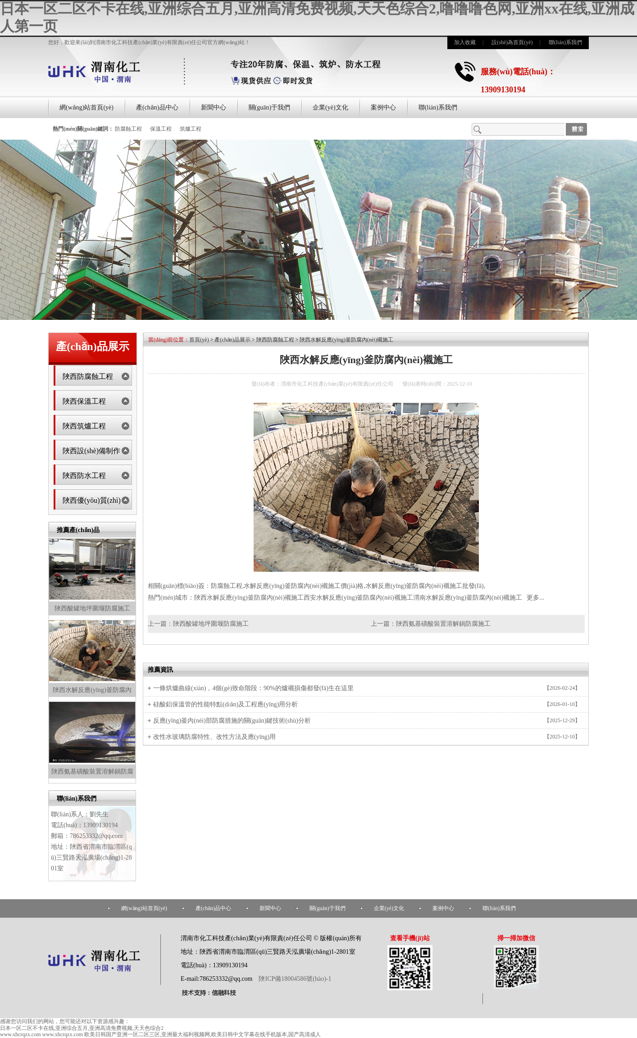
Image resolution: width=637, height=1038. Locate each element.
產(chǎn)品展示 (232, 340)
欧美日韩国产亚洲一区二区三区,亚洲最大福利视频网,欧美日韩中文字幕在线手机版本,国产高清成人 (202, 1034)
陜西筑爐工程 (84, 426)
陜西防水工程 (84, 475)
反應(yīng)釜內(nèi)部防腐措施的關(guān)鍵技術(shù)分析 (232, 720)
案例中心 (383, 107)
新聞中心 (213, 107)
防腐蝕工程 (128, 129)
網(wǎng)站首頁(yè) (86, 107)
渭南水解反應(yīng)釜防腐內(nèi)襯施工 (468, 597)
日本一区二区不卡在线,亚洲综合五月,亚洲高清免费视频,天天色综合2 (82, 1028)
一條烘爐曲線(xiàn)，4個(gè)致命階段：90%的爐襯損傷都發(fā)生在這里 (253, 688)
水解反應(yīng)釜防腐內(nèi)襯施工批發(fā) (424, 586)
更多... (535, 597)
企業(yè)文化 (330, 107)
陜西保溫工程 (84, 401)
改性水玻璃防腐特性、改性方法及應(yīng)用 (214, 736)
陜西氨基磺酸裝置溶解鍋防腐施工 (443, 623)
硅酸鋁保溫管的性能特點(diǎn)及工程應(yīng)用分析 (225, 704)
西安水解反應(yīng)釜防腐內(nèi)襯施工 (358, 597)
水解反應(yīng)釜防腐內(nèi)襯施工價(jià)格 (304, 586)
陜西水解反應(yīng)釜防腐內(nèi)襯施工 (346, 340)
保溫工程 (161, 129)
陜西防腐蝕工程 (88, 376)
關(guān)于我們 (270, 107)
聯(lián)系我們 (565, 42)
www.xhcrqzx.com (20, 1034)
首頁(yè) (199, 340)
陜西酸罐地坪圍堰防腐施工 (92, 608)
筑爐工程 (190, 129)
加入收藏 (465, 42)
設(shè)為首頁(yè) (511, 42)
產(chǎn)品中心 (157, 107)
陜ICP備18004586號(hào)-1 (294, 978)
